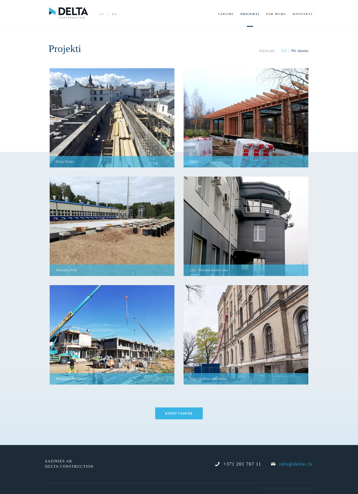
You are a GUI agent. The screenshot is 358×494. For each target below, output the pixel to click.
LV (102, 14)
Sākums (226, 14)
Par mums (276, 14)
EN (114, 14)
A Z (283, 51)
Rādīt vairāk (179, 413)
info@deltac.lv (292, 464)
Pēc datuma (299, 51)
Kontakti (303, 14)
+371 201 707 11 (238, 464)
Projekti (250, 14)
